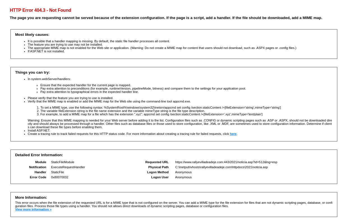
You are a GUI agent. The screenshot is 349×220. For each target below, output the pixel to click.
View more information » (33, 209)
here (233, 133)
